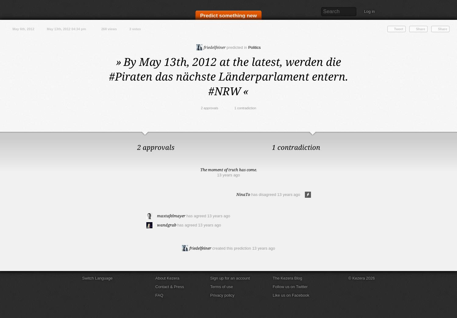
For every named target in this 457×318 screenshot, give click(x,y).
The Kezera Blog (287, 278)
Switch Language (97, 278)
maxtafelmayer (171, 216)
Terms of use (221, 286)
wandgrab (166, 225)
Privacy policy (222, 295)
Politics (254, 47)
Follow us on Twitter (290, 286)
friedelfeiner (211, 47)
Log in (369, 11)
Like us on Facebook (291, 295)
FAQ (159, 295)
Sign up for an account (230, 278)
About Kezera (167, 278)
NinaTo (243, 194)
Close (451, 138)
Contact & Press (169, 286)
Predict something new (228, 16)
